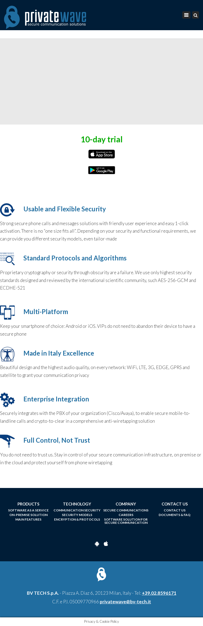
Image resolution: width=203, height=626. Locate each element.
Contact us (175, 510)
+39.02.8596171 (159, 593)
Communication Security (77, 510)
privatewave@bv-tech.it (125, 601)
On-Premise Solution (28, 515)
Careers (126, 515)
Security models (77, 515)
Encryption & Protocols (77, 519)
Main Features (28, 519)
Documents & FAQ (174, 515)
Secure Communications (125, 510)
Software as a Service (28, 510)
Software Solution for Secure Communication (126, 521)
